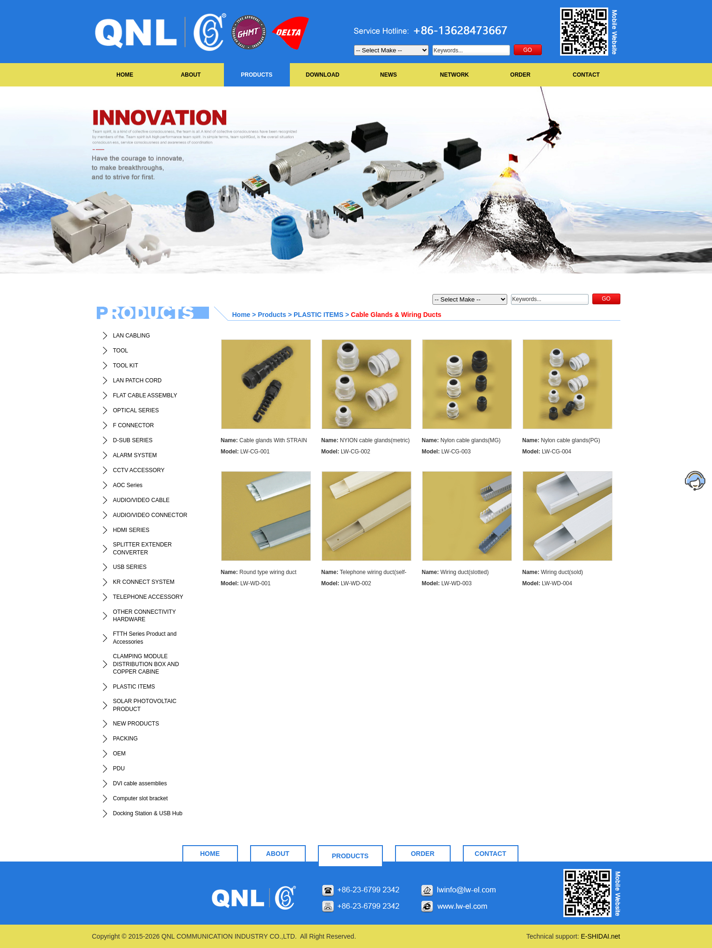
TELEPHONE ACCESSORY (148, 597)
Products (272, 314)
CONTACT (586, 75)
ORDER (520, 75)
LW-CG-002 (345, 451)
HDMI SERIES (131, 530)
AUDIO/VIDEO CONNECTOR (150, 515)
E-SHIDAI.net (600, 936)
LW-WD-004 (547, 583)
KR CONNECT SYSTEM (144, 582)
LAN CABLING (131, 335)
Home (241, 314)
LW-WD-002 (346, 583)
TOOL (120, 350)
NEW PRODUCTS (136, 723)
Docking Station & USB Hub (148, 813)
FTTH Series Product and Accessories (145, 638)
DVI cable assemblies (140, 783)
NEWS (388, 75)
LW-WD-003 (447, 583)
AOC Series (128, 485)
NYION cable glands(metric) (365, 440)
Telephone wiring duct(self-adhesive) (364, 573)
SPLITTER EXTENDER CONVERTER (142, 548)
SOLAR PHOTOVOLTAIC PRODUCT (145, 705)
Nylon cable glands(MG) (461, 440)
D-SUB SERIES (133, 440)
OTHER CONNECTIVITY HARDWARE (144, 616)
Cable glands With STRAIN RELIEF (264, 441)
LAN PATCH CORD (137, 380)
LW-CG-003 (446, 451)
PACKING (125, 738)
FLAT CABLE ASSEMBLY (145, 395)
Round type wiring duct (258, 572)
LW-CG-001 (245, 451)
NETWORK (454, 75)
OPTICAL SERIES (136, 410)
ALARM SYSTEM (135, 455)
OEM (119, 753)
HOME (124, 75)
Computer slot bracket (140, 798)
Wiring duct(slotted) (455, 572)
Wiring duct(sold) (552, 572)
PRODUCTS (256, 75)
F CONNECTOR (133, 425)
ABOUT (191, 75)
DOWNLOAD (322, 75)
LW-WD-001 (246, 583)
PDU (119, 768)
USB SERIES (130, 567)
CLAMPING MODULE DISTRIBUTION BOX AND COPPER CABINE (146, 664)
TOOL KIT (125, 365)
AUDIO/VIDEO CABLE (141, 500)
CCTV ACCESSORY (139, 470)
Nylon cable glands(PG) (561, 440)
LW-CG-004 (546, 451)
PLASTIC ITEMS (134, 686)
